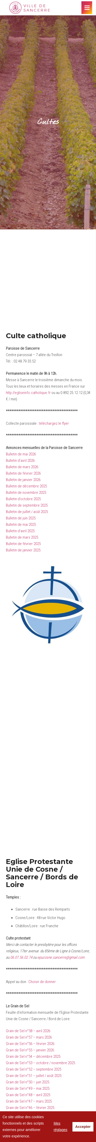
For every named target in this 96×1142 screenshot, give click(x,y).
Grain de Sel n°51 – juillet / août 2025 (33, 1075)
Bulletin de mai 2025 (21, 524)
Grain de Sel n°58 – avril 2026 (28, 1031)
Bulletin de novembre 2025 (26, 492)
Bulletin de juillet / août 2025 (27, 511)
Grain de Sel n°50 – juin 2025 (27, 1082)
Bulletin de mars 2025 (22, 537)
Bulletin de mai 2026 (21, 454)
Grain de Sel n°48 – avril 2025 (28, 1095)
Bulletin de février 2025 (23, 543)
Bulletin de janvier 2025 (23, 550)
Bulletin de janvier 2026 (23, 479)
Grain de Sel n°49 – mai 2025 (27, 1088)
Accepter (83, 1127)
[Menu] (87, 7)
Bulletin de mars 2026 (22, 467)
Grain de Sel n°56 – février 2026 (30, 1043)
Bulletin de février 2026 (23, 473)
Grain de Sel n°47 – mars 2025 (29, 1101)
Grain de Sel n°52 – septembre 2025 (33, 1069)
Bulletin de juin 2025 (21, 518)
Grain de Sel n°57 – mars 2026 (29, 1037)
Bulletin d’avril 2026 (20, 460)
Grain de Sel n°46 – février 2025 (30, 1107)
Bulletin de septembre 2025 (27, 505)
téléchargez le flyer (54, 423)
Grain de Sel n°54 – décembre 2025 (33, 1056)
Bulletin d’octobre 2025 (23, 499)
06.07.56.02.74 (21, 957)
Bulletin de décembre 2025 (26, 486)
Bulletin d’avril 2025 (20, 531)
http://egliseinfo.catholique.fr (28, 392)
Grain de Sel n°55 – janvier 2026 (30, 1050)
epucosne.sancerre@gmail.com (60, 957)
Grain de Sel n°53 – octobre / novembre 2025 (40, 1063)
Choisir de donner (42, 981)
